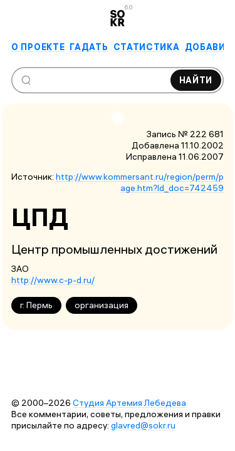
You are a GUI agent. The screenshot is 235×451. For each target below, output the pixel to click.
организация (101, 305)
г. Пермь (36, 305)
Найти (196, 80)
